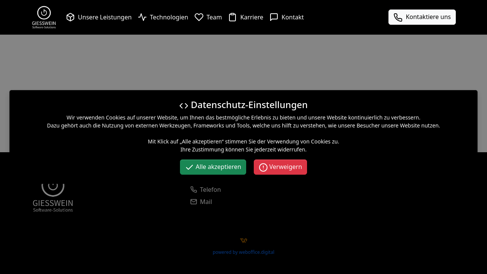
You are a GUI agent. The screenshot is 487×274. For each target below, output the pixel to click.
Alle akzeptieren (213, 167)
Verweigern (280, 167)
